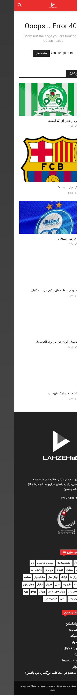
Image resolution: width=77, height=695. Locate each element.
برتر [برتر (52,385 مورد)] (18, 563)
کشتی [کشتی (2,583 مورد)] (48, 599)
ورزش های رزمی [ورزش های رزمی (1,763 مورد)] (61, 591)
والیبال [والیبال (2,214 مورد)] (25, 584)
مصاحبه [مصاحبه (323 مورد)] (13, 577)
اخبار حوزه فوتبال (60, 648)
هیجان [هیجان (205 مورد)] (34, 584)
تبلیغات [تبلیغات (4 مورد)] (45, 570)
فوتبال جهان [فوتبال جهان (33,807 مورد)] (25, 577)
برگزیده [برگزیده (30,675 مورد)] (65, 570)
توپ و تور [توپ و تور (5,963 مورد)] (34, 570)
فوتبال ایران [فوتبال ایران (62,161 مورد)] (39, 577)
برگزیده (67, 113)
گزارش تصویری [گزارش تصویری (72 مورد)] (36, 599)
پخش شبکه (64, 635)
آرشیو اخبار (65, 642)
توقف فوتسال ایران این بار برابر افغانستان (46, 341)
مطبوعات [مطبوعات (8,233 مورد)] (64, 584)
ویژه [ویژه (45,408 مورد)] (12, 591)
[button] (70, 5)
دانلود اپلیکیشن (61, 623)
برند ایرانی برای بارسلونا (57, 187)
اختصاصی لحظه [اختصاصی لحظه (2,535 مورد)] (50, 563)
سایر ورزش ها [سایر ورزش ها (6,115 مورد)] (62, 577)
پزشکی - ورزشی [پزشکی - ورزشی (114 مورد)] (61, 599)
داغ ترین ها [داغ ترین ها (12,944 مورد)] (22, 570)
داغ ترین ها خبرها (60, 660)
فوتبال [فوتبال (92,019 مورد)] (50, 577)
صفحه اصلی (27, 53)
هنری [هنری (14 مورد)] (43, 584)
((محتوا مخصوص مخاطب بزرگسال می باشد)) (41, 672)
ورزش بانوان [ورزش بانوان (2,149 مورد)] (14, 584)
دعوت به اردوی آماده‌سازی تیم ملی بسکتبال (44, 290)
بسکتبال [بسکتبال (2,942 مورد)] (55, 570)
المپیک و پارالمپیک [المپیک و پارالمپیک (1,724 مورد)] (31, 563)
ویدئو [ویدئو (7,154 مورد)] (19, 591)
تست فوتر (65, 666)
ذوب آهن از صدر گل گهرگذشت (53, 120)
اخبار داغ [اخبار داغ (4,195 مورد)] (64, 563)
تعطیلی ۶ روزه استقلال (58, 238)
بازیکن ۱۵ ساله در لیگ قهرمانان (52, 393)
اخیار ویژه (66, 654)
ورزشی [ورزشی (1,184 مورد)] (28, 591)
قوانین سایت (63, 629)
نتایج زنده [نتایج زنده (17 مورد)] (52, 584)
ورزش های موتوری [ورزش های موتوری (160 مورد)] (42, 591)
